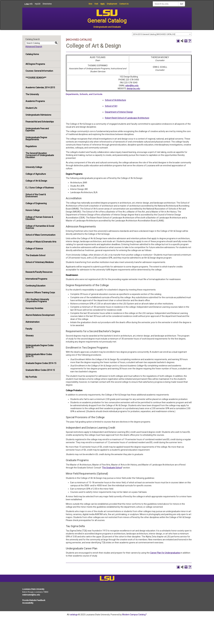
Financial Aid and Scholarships (40, 121)
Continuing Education (35, 285)
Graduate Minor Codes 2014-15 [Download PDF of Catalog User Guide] (40, 370)
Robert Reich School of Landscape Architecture (127, 118)
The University (32, 94)
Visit (96, 4)
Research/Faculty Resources (39, 272)
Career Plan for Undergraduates (165, 553)
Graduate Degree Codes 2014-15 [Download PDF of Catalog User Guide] (41, 363)
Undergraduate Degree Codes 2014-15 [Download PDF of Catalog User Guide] (40, 346)
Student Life (31, 108)
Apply (102, 4)
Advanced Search (33, 46)
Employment (112, 4)
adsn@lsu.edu (132, 85)
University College (34, 167)
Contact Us (124, 4)
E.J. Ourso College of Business (40, 187)
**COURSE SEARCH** (36, 78)
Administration (33, 322)
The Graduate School (35, 255)
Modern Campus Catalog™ (134, 614)
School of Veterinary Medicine (40, 262)
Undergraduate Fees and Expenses (37, 129)
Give (90, 4)
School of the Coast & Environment (36, 195)
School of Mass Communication (40, 235)
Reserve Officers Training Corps (40, 292)
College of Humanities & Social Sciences (40, 227)
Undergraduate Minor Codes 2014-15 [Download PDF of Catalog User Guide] (39, 355)
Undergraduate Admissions (38, 115)
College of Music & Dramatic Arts (41, 242)
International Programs (36, 279)
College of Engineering (36, 203)
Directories (47, 4)
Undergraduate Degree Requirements (36, 138)
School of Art (111, 106)
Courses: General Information (39, 71)
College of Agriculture (36, 174)
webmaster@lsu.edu (31, 595)
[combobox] (162, 34)
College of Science (34, 248)
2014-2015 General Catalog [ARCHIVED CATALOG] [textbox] (154, 34)
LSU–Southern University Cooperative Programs (37, 300)
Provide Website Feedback (33, 600)
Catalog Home (32, 54)
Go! (181, 4)
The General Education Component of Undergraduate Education (40, 155)
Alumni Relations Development (40, 315)
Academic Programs (35, 101)
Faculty (29, 329)
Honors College (33, 210)
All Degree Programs (35, 64)
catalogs (74, 614)
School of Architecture (115, 100)
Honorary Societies (34, 308)
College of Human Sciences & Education (39, 218)
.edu (27, 3)
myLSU (37, 4)
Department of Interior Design (119, 112)
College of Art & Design (36, 181)
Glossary (30, 335)
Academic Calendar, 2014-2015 (40, 87)
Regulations (31, 146)
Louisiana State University (33, 589)
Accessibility (27, 603)
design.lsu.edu (133, 88)
